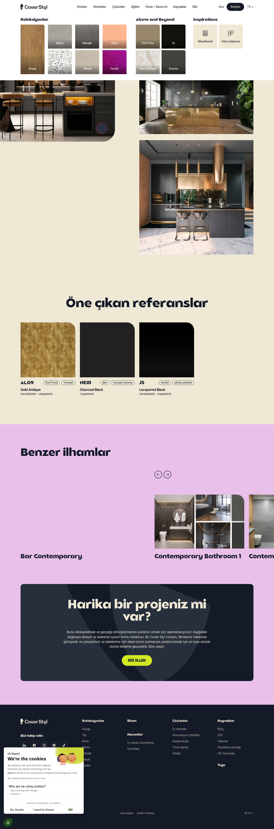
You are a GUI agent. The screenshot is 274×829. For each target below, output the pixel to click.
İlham (131, 721)
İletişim (235, 7)
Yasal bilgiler (126, 813)
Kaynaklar (225, 721)
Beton (86, 747)
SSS (220, 735)
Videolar (222, 741)
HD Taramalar (226, 753)
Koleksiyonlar (93, 721)
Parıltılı (86, 765)
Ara (221, 7)
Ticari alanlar (180, 747)
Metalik (87, 753)
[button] (8, 822)
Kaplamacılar (180, 741)
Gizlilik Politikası (146, 813)
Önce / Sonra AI (156, 7)
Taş (84, 735)
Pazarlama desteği (229, 747)
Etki (195, 7)
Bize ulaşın (137, 661)
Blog (220, 729)
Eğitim (135, 7)
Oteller (176, 753)
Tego (221, 765)
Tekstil (86, 759)
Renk (85, 741)
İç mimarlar (179, 729)
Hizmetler (99, 7)
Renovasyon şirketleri (186, 735)
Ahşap (86, 729)
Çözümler (180, 721)
